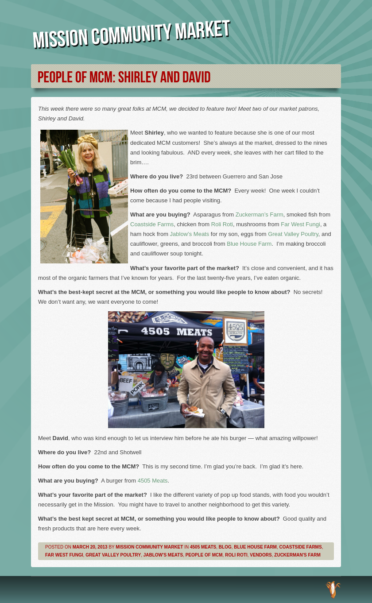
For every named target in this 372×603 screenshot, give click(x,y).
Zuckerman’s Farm (259, 214)
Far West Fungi (300, 224)
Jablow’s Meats (189, 234)
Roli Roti (222, 224)
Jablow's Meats (163, 555)
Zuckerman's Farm (297, 555)
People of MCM (204, 555)
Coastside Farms (152, 224)
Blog (225, 547)
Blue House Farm (249, 243)
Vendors (260, 555)
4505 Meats (153, 480)
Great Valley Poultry (293, 234)
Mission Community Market (149, 547)
